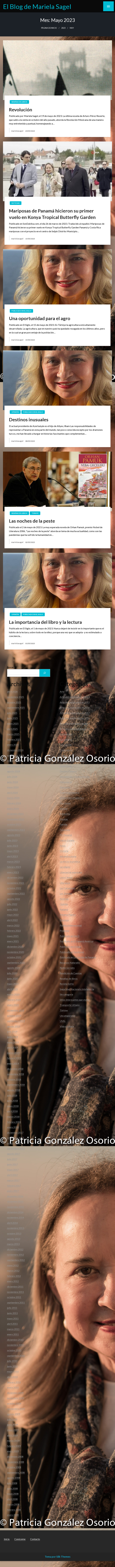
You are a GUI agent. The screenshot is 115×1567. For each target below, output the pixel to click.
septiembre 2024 (16, 766)
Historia (64, 850)
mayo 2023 (13, 850)
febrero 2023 (14, 866)
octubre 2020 (14, 957)
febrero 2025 (14, 739)
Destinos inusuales (28, 419)
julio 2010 (12, 1360)
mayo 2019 (13, 1042)
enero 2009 (13, 1451)
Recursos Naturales (70, 962)
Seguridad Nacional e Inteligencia (77, 989)
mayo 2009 (13, 1430)
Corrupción (65, 744)
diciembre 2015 (15, 1201)
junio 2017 (12, 1164)
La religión (65, 866)
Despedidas (66, 766)
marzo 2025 (13, 734)
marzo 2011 (13, 1329)
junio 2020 (12, 978)
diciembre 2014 (15, 1212)
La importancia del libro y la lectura (45, 622)
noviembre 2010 (15, 1344)
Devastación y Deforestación (75, 776)
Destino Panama (68, 771)
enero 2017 (13, 1190)
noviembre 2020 (15, 951)
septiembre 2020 (16, 962)
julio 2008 (12, 1483)
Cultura (63, 755)
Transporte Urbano (70, 1004)
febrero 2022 (14, 930)
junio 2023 (12, 845)
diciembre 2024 (15, 750)
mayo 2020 (13, 983)
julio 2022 (12, 904)
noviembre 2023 (15, 819)
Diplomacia (66, 782)
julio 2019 (12, 1031)
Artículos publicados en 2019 (75, 723)
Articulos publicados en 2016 (75, 707)
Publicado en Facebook (72, 951)
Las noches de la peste (32, 521)
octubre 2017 (14, 1143)
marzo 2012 (13, 1270)
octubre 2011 (14, 1297)
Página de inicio (49, 28)
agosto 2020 (13, 967)
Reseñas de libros (19, 102)
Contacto (35, 1539)
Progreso (64, 930)
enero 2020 (13, 1004)
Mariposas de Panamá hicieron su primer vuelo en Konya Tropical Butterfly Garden (52, 214)
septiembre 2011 (16, 1302)
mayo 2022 (13, 914)
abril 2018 (12, 1111)
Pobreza (64, 920)
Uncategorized (67, 1015)
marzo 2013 (13, 1244)
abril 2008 (12, 1499)
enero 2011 (13, 1334)
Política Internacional (71, 925)
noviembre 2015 (15, 1206)
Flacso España (67, 840)
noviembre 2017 (15, 1137)
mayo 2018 (13, 1106)
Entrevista (65, 813)
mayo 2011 (13, 1318)
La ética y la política (70, 861)
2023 (63, 28)
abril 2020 (12, 989)
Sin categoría (66, 994)
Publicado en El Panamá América (76, 941)
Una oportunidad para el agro (39, 318)
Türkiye (35, 513)
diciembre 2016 (15, 1196)
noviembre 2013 (15, 1228)
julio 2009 (12, 1419)
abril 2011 (12, 1323)
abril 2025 (12, 728)
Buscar (10, 667)
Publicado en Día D (69, 936)
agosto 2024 (13, 771)
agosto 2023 (13, 834)
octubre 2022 (14, 888)
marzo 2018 (13, 1116)
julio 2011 (12, 1307)
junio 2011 (12, 1313)
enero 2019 (13, 1063)
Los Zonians (66, 893)
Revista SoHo (67, 983)
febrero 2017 (14, 1185)
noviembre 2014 (15, 1217)
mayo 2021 (13, 936)
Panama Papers (68, 914)
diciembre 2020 (15, 946)
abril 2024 (12, 792)
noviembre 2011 (15, 1291)
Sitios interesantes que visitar (75, 999)
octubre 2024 (14, 760)
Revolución (20, 109)
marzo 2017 (13, 1180)
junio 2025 (12, 718)
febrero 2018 (14, 1121)
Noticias (16, 203)
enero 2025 (13, 744)
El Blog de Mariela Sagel (37, 6)
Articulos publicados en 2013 (75, 696)
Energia (64, 808)
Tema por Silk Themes (57, 1556)
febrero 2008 (14, 1509)
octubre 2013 (14, 1233)
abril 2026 (12, 691)
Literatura (65, 882)
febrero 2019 (14, 1058)
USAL (63, 1020)
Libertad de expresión (71, 872)
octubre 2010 (14, 1350)
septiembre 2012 (16, 1260)
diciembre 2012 (15, 1249)
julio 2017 (12, 1159)
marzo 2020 (13, 994)
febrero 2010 (14, 1382)
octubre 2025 (14, 702)
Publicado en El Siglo (21, 311)
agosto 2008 (13, 1477)
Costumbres (66, 750)
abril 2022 (12, 920)
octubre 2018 (14, 1079)
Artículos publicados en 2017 (75, 712)
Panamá (64, 909)
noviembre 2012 (15, 1254)
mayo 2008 (13, 1493)
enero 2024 (13, 808)
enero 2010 (13, 1387)
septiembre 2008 (16, 1472)
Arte (62, 691)
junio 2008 (12, 1488)
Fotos (63, 845)
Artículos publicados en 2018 (75, 718)
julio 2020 (12, 973)
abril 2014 (12, 1222)
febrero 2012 (14, 1275)
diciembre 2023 (15, 813)
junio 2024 (12, 782)
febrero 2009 (14, 1445)
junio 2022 (12, 909)
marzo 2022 (13, 925)
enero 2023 (13, 872)
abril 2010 (12, 1376)
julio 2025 (12, 712)
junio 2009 (12, 1424)
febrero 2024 (14, 803)
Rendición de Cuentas (71, 973)
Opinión (15, 412)
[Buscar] (44, 673)
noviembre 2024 (15, 755)
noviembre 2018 (15, 1074)
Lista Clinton (66, 877)
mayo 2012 (13, 1265)
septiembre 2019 (16, 1020)
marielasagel (17, 131)
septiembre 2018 (16, 1084)
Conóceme (19, 1539)
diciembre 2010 (15, 1339)
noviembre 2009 (15, 1398)
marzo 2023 (13, 861)
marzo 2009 (13, 1440)
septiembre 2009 (16, 1408)
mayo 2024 (13, 787)
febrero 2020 (14, 999)
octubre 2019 (14, 1015)
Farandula (65, 829)
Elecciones (65, 803)
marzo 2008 (13, 1504)
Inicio (7, 1539)
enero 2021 (13, 941)
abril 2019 (12, 1047)
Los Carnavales (67, 888)
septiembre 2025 (16, 707)
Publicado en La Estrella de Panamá (78, 957)
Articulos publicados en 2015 (75, 702)
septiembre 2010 (16, 1355)
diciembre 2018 (15, 1068)
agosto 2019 (13, 1026)
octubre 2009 (14, 1403)
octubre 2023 (14, 824)
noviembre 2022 (15, 882)
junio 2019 (12, 1036)
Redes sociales (67, 967)
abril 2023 (12, 856)
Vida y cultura (67, 1026)
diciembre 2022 (15, 877)
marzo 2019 (13, 1052)
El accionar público (69, 792)
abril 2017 (12, 1174)
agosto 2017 (13, 1153)
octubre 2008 (14, 1467)
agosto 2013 (13, 1238)
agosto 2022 (13, 898)
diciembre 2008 (15, 1456)
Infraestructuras (68, 856)
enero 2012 (13, 1281)
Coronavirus (66, 739)
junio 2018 (12, 1100)
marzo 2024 (13, 797)
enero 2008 (13, 1514)
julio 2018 (12, 1095)
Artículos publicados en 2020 (75, 728)
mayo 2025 (13, 723)
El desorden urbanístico (72, 797)
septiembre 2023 (16, 829)
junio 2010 (12, 1366)
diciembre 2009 (15, 1392)
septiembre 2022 (16, 893)
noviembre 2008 (15, 1461)
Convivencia (66, 734)
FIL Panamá (66, 834)
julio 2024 (12, 776)
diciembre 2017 (15, 1132)
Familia (63, 824)
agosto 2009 (13, 1414)
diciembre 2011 (15, 1286)
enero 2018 (13, 1127)
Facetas (64, 819)
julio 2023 (12, 840)
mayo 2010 (13, 1371)
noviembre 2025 (15, 696)
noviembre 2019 (15, 1010)
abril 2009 (12, 1435)
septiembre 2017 (16, 1148)
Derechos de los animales (73, 760)
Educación (65, 787)
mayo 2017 (13, 1169)
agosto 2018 (13, 1090)
